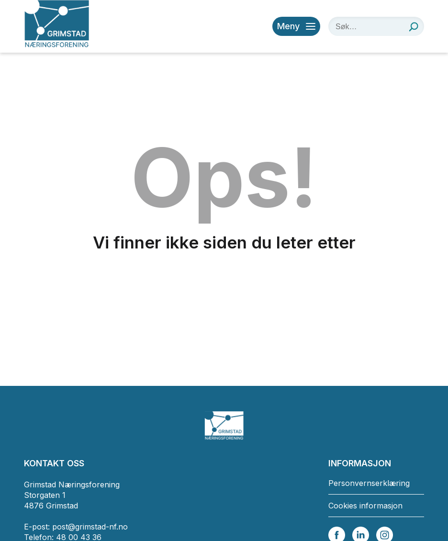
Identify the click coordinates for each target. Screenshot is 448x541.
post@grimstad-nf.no (90, 526)
